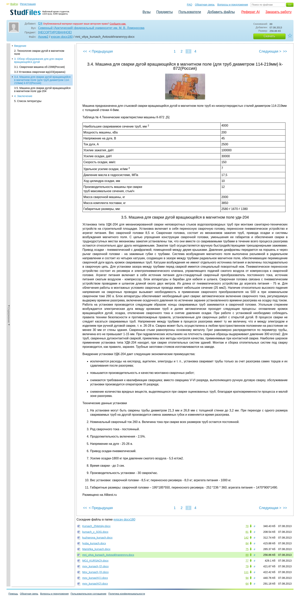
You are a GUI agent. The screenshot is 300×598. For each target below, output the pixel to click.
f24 (40, 23)
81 (247, 531)
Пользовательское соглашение (88, 593)
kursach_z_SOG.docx (95, 531)
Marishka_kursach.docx (96, 549)
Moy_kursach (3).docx (95, 572)
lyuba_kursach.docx (94, 543)
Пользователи (190, 12)
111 (246, 572)
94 (247, 577)
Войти (14, 4)
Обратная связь (205, 4)
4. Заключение (23, 96)
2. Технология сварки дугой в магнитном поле (39, 52)
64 (247, 583)
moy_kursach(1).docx (95, 577)
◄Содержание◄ (8, 110)
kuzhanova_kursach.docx (97, 537)
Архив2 (43, 36)
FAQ (189, 4)
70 (247, 526)
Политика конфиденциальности (126, 593)
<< (85, 51)
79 (247, 566)
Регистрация (28, 4)
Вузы (147, 12)
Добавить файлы (221, 12)
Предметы (164, 12)
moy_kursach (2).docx (95, 566)
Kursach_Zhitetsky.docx (96, 526)
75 (247, 549)
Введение (20, 45)
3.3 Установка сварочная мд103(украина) (39, 71)
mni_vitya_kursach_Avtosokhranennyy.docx (108, 554)
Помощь (13, 593)
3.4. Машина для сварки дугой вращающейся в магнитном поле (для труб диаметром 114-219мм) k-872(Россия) (42, 80)
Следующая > (270, 51)
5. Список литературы (28, 101)
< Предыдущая (101, 51)
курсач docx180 (62, 36)
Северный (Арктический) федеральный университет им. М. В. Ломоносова (91, 28)
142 (246, 537)
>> (285, 51)
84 (247, 543)
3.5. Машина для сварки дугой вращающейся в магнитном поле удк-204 (42, 89)
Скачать (269, 36)
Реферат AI (250, 12)
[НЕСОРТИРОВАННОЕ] (55, 32)
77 (247, 560)
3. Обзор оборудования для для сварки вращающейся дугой (38, 60)
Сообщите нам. (118, 24)
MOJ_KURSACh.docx (95, 560)
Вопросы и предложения (232, 4)
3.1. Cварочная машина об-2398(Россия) (39, 66)
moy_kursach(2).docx (95, 583)
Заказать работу (278, 12)
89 (247, 554)
